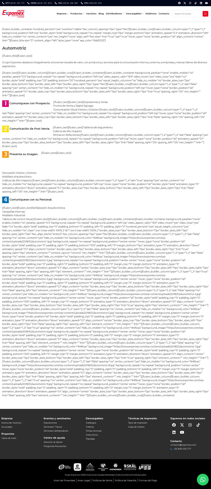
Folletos (90, 427)
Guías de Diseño (136, 427)
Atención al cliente (53, 442)
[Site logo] (13, 13)
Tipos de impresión (137, 422)
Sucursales (6, 427)
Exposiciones (50, 422)
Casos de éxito (8, 438)
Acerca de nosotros (11, 422)
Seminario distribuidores (56, 431)
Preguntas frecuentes (55, 446)
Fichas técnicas (93, 431)
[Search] (190, 13)
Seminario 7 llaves (53, 427)
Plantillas (90, 439)
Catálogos (91, 422)
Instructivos (92, 434)
